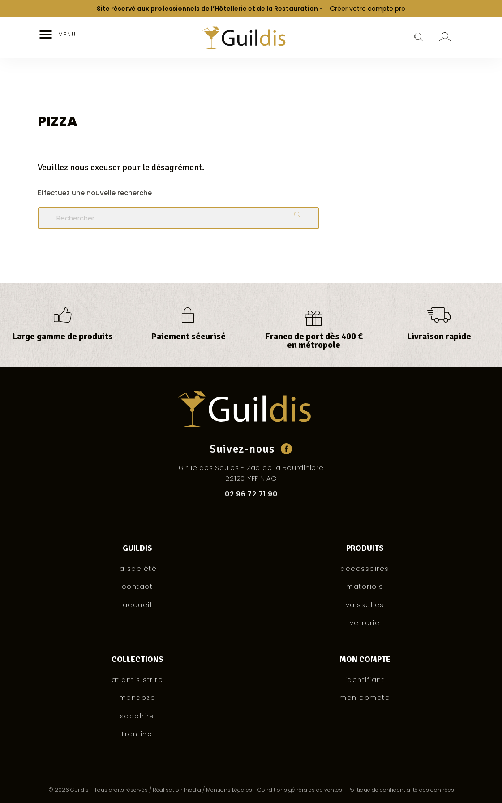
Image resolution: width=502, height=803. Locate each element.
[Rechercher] (178, 218)
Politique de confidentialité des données (401, 790)
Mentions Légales (229, 790)
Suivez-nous (242, 449)
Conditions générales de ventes (299, 790)
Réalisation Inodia (177, 790)
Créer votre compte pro (366, 8)
